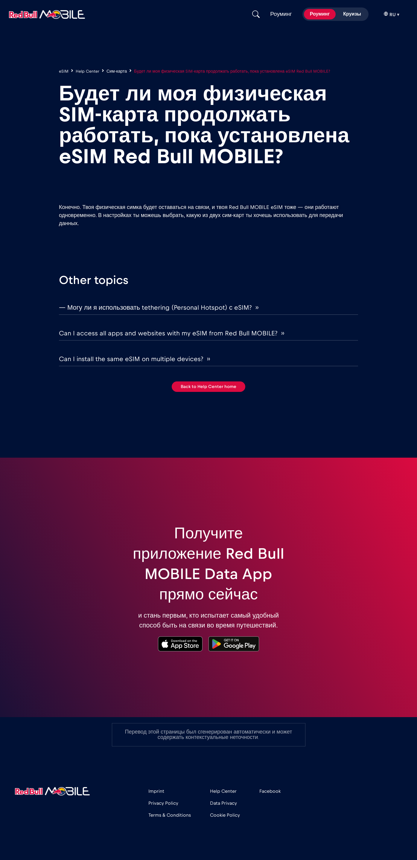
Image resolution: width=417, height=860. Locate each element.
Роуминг (320, 14)
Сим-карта (116, 71)
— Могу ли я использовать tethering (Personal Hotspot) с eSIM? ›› (158, 307)
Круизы (352, 14)
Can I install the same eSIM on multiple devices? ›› (134, 359)
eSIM (64, 71)
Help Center (87, 71)
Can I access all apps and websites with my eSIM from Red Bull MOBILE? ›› (171, 333)
